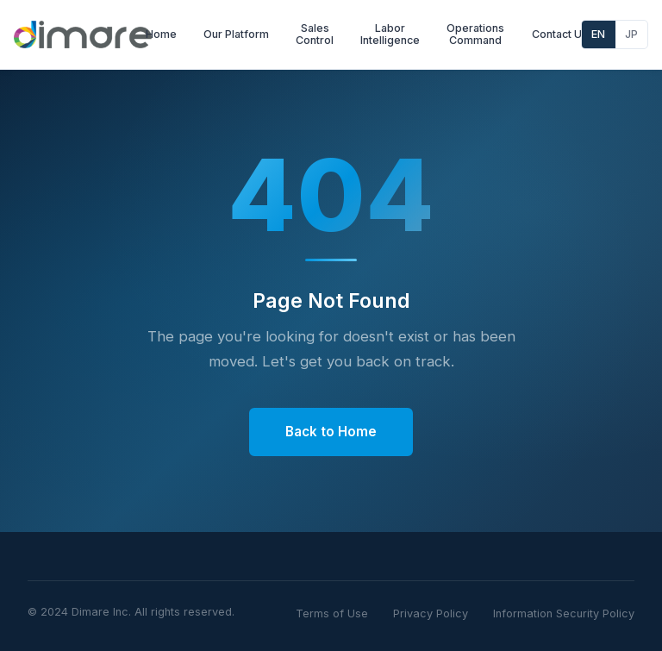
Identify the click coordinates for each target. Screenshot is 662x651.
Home (161, 34)
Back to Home (331, 431)
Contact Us (560, 34)
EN (598, 34)
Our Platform (236, 34)
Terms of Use (332, 613)
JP (631, 34)
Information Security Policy (563, 613)
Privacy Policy (430, 613)
